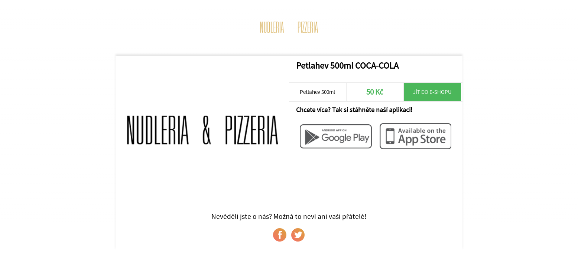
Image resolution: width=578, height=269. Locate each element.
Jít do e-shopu (432, 91)
